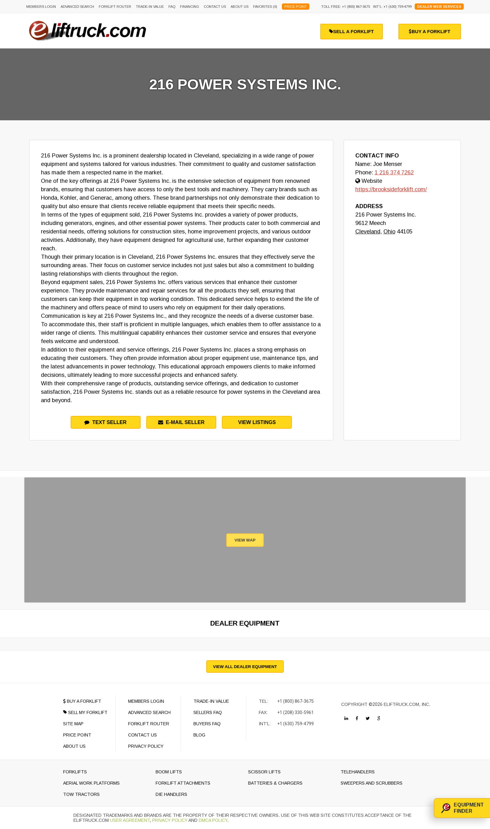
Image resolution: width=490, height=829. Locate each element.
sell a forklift (351, 31)
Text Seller (105, 422)
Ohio (389, 231)
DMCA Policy (213, 820)
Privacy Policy (170, 820)
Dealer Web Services (439, 6)
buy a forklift (429, 31)
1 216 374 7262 (394, 172)
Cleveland (367, 231)
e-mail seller (181, 422)
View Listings (257, 422)
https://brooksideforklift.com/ (391, 189)
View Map (244, 540)
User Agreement (130, 820)
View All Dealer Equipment (245, 666)
